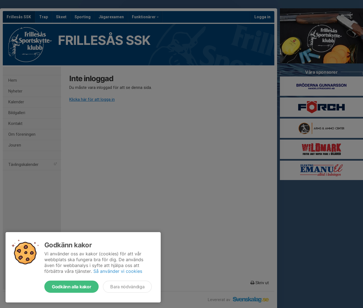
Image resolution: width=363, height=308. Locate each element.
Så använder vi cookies (117, 271)
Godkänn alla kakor (71, 286)
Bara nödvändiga (127, 286)
